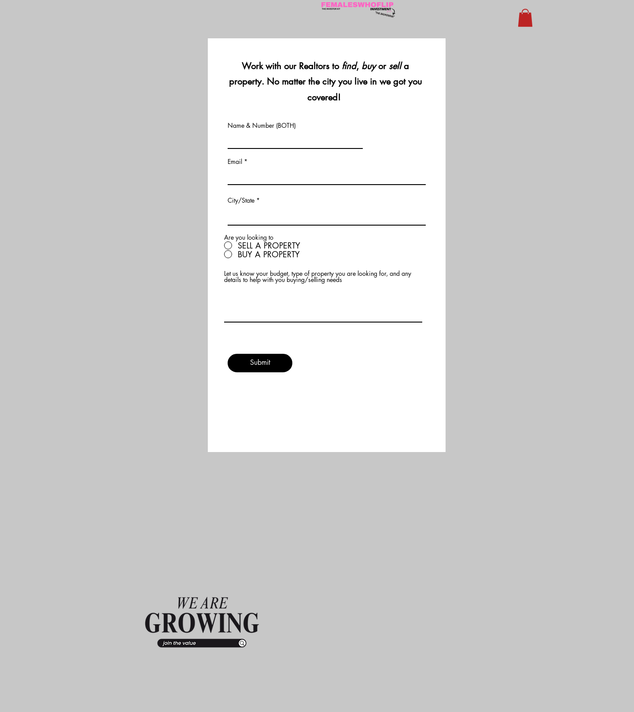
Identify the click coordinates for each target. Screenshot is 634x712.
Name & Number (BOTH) (262, 125)
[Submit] (260, 363)
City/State (241, 200)
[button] (525, 18)
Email (235, 162)
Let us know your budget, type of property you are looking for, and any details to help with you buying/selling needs (317, 277)
